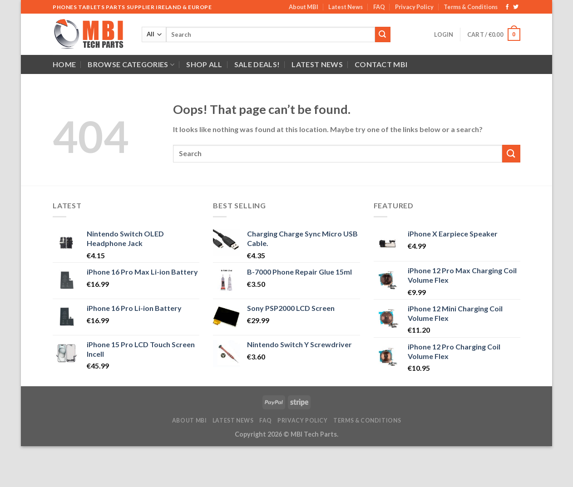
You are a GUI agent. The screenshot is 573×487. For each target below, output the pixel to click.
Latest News (345, 6)
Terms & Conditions (471, 6)
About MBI (303, 6)
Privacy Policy (414, 6)
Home (64, 64)
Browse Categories (131, 64)
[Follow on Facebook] (507, 7)
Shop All (204, 64)
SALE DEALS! (257, 64)
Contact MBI (381, 64)
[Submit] (382, 34)
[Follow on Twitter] (516, 7)
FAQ (379, 6)
